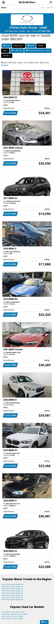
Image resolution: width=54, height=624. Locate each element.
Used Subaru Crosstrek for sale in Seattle (15, 614)
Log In (43, 7)
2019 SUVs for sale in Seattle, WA (12, 597)
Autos (3, 8)
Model (41, 46)
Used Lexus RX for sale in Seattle (12, 616)
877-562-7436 (44, 31)
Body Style (18, 46)
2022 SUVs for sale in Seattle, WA (12, 591)
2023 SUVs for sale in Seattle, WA (12, 588)
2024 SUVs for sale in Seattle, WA (12, 586)
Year (5, 51)
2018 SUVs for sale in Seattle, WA (12, 599)
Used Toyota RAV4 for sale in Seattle (13, 612)
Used (6, 46)
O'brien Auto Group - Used (38, 51)
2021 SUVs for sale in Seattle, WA (12, 593)
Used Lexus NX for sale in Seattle (12, 618)
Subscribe (50, 7)
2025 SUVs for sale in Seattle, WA (12, 584)
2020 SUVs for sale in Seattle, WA (12, 595)
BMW (30, 46)
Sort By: (7, 56)
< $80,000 (17, 51)
